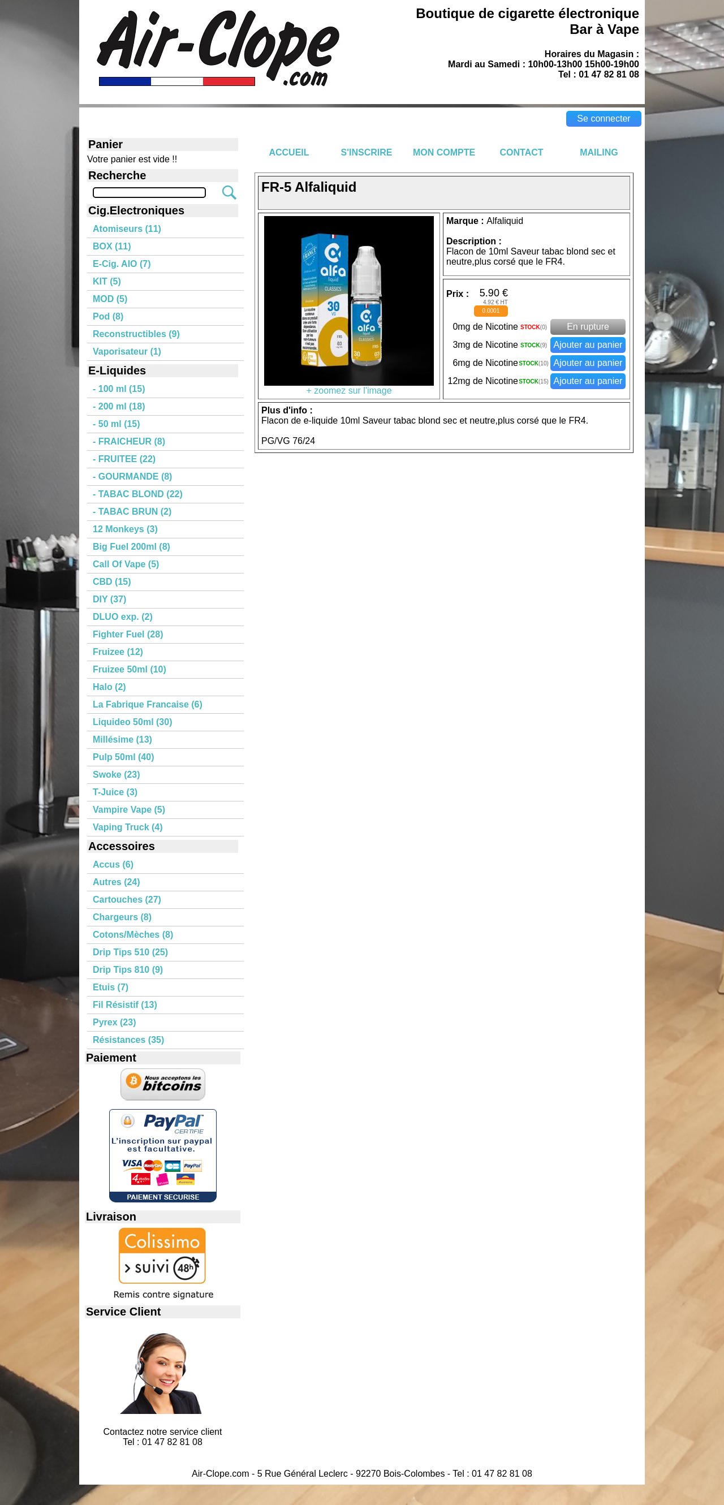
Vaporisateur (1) (127, 351)
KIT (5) (107, 281)
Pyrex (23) (114, 1022)
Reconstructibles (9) (136, 334)
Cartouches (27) (127, 899)
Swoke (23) (116, 774)
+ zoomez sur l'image (349, 386)
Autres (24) (116, 882)
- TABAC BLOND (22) (138, 494)
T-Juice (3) (115, 792)
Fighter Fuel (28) (128, 634)
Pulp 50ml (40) (123, 757)
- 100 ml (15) (119, 389)
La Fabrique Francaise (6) (147, 704)
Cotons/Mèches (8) (133, 934)
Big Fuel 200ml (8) (131, 546)
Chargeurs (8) (122, 917)
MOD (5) (110, 299)
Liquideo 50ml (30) (132, 722)
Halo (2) (109, 687)
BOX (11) (112, 246)
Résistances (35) (128, 1040)
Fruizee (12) (118, 652)
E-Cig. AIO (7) (122, 264)
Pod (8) (108, 316)
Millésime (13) (122, 739)
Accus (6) (113, 864)
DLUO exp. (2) (123, 617)
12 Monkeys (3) (125, 529)
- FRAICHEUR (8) (129, 441)
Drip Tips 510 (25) (130, 952)
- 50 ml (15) (116, 424)
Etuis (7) (110, 987)
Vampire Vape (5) (129, 809)
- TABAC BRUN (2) (132, 511)
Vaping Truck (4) (128, 827)
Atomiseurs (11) (127, 229)
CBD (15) (112, 582)
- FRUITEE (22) (124, 459)
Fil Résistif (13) (125, 1005)
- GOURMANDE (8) (132, 476)
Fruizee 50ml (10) (129, 669)
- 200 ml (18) (119, 406)
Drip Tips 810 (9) (128, 969)
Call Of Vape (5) (126, 564)
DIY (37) (109, 599)
